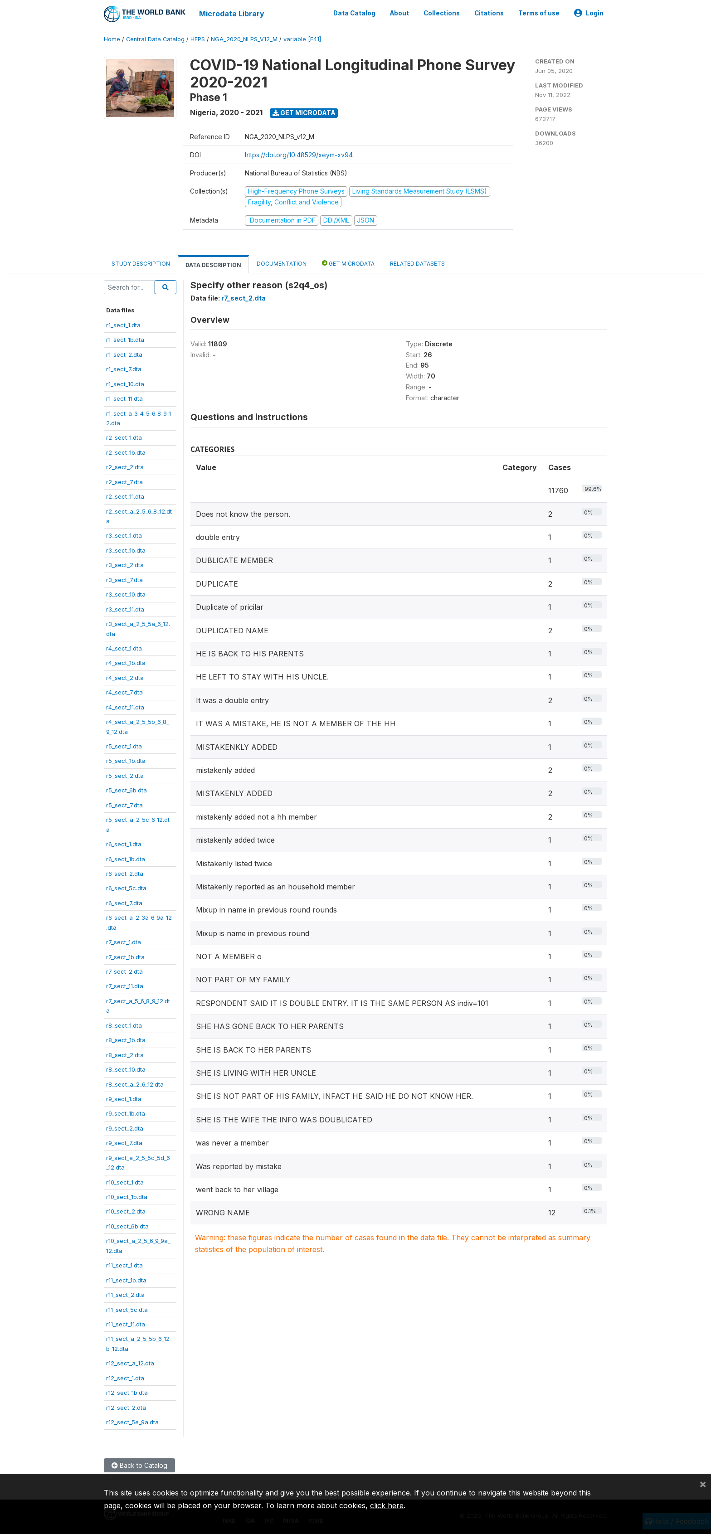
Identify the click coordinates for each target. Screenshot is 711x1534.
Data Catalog (354, 12)
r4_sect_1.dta (124, 647)
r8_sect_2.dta (125, 1054)
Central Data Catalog (155, 38)
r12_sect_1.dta (125, 1377)
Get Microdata (304, 112)
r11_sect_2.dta (125, 1293)
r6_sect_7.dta (124, 902)
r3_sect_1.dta (124, 535)
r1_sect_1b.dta (125, 338)
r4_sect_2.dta (125, 676)
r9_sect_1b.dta (125, 1112)
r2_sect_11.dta (125, 495)
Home (112, 38)
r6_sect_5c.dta (126, 887)
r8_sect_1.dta (124, 1024)
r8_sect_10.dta (126, 1068)
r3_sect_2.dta (125, 564)
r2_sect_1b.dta (126, 451)
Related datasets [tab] (417, 262)
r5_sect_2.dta (125, 774)
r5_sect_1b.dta (126, 760)
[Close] (702, 1483)
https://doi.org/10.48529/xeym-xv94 (299, 154)
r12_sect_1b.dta (127, 1391)
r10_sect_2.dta (126, 1210)
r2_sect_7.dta (124, 481)
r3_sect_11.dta (125, 608)
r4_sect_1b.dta (126, 661)
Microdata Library (230, 13)
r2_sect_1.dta (124, 436)
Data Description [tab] (213, 264)
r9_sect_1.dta (123, 1098)
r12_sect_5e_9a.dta (132, 1421)
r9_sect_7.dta (124, 1142)
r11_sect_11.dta (125, 1323)
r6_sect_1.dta (123, 843)
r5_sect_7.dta (124, 804)
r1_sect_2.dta (124, 353)
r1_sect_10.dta (125, 383)
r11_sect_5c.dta (127, 1308)
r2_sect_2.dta (125, 466)
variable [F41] (302, 38)
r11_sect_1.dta (124, 1264)
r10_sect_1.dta (125, 1181)
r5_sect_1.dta (124, 745)
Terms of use (539, 12)
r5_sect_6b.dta (126, 789)
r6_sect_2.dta (124, 872)
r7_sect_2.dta (124, 970)
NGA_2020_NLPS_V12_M (244, 38)
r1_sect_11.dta (124, 397)
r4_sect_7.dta (124, 691)
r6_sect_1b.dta (125, 858)
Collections (442, 12)
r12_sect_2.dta (126, 1406)
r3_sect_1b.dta (126, 549)
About (399, 12)
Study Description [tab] (141, 262)
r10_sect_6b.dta (127, 1225)
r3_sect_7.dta (124, 579)
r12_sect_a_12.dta (130, 1362)
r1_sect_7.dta (123, 368)
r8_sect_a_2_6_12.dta (135, 1083)
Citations (489, 12)
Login (589, 12)
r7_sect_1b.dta (125, 956)
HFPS (197, 38)
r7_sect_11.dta (124, 985)
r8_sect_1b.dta (126, 1039)
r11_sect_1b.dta (126, 1279)
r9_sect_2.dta (124, 1127)
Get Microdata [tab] (348, 262)
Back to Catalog (139, 1465)
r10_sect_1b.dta (126, 1195)
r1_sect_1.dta (123, 324)
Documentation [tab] (282, 262)
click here (387, 1505)
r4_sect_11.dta (125, 706)
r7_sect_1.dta (123, 941)
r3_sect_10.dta (126, 593)
